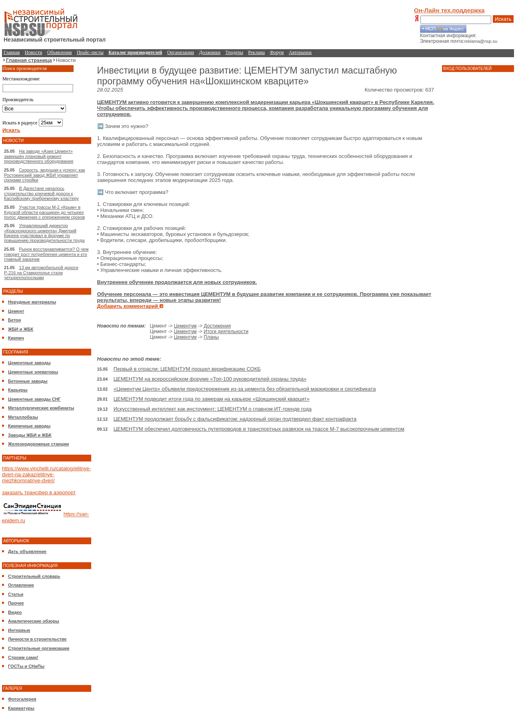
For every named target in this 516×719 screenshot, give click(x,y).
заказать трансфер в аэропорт (39, 492)
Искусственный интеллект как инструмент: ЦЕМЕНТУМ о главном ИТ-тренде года (213, 409)
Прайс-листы (90, 52)
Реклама (256, 52)
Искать (503, 19)
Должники (209, 52)
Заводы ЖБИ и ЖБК (30, 435)
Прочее (16, 603)
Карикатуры (21, 708)
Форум (277, 52)
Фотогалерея (22, 699)
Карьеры (18, 389)
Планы (211, 337)
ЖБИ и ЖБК (20, 329)
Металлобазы (23, 417)
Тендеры (234, 52)
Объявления (59, 52)
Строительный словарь (34, 576)
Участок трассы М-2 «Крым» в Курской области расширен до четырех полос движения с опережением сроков (44, 212)
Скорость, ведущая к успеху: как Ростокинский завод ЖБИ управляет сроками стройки (44, 175)
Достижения (217, 326)
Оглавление (21, 585)
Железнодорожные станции (38, 443)
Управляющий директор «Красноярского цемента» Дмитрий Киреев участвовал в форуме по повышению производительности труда (44, 233)
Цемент (16, 311)
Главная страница (29, 60)
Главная (12, 52)
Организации (180, 52)
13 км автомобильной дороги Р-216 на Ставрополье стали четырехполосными (41, 272)
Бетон (14, 320)
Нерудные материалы (32, 302)
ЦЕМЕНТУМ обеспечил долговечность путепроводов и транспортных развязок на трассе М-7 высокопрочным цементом (259, 429)
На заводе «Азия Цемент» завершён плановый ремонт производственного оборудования (38, 156)
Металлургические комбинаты (41, 407)
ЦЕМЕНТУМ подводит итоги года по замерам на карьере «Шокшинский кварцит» (212, 399)
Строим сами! (23, 657)
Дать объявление (27, 551)
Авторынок (300, 52)
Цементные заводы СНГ (34, 399)
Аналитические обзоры (33, 621)
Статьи (15, 594)
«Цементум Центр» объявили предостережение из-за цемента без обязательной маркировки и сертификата (245, 389)
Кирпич (16, 338)
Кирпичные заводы (29, 425)
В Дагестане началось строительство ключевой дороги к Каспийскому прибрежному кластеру (41, 193)
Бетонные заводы (28, 381)
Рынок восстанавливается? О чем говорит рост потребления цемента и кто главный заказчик (46, 254)
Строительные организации (38, 648)
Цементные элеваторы (33, 371)
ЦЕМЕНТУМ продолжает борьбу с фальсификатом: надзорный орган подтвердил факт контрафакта (235, 419)
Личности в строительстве (37, 639)
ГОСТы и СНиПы (26, 666)
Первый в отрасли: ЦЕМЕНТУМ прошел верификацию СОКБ (187, 369)
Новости (33, 52)
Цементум (185, 326)
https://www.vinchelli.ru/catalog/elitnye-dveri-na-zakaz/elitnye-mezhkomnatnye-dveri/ (46, 474)
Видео (15, 612)
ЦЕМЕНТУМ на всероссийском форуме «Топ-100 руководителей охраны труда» (210, 379)
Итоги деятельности (226, 331)
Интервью (19, 630)
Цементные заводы (29, 362)
